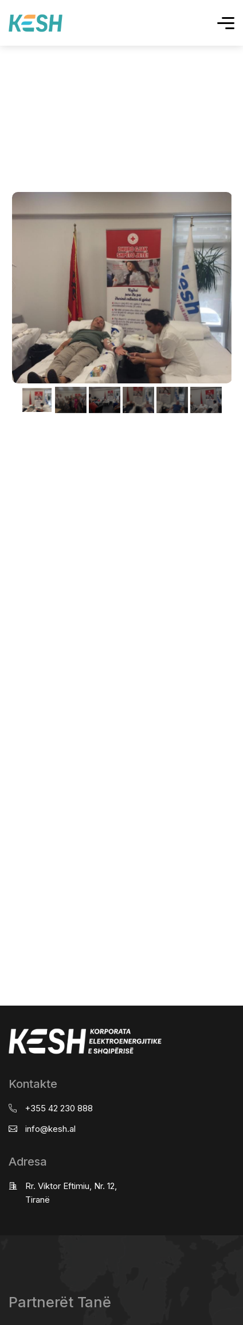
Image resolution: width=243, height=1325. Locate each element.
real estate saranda (4, 427)
